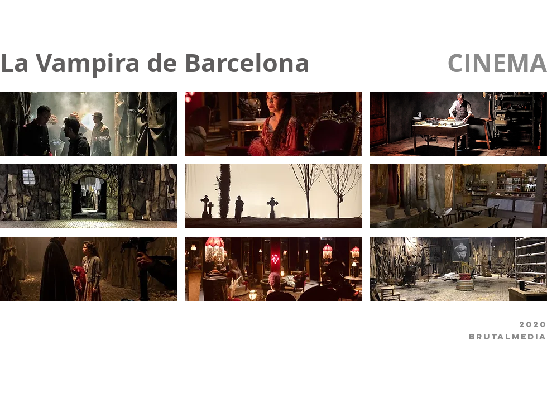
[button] (88, 124)
